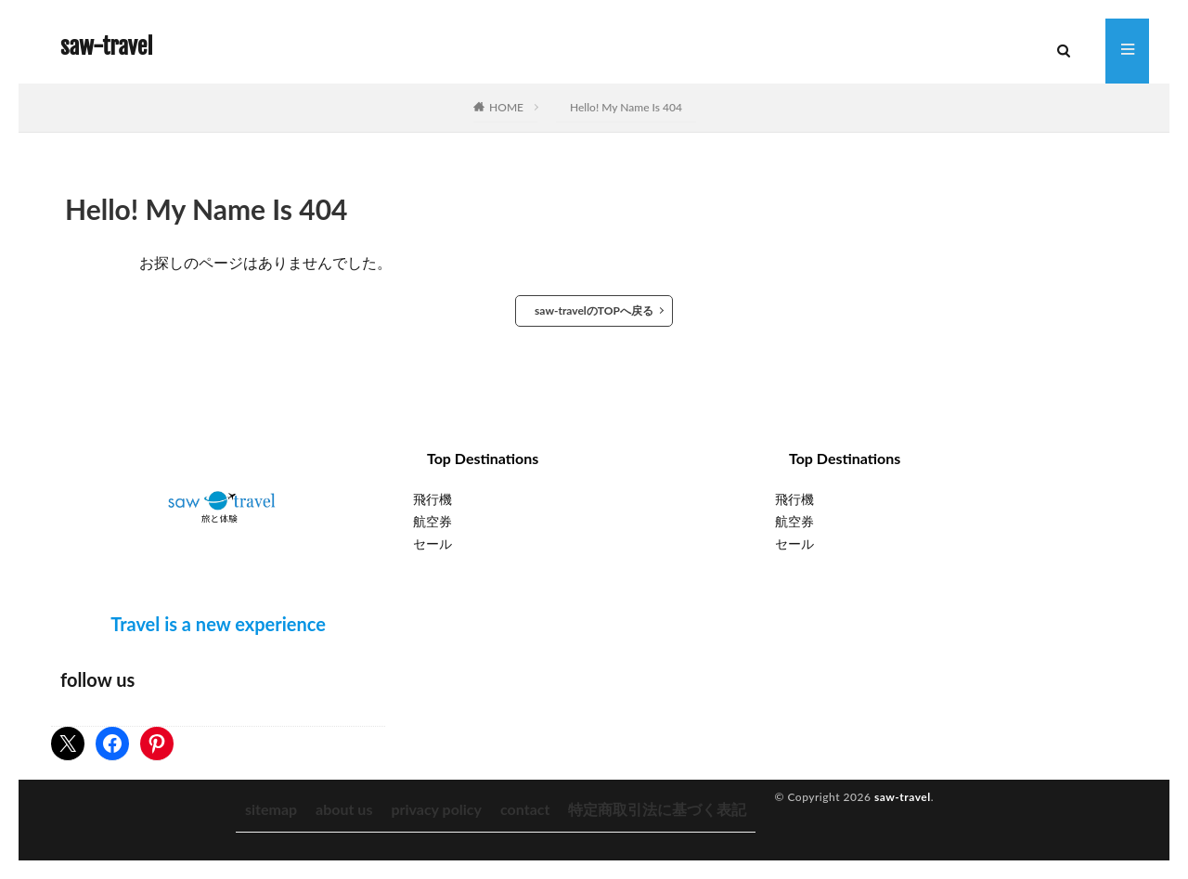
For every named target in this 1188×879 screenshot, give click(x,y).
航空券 (432, 521)
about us (344, 809)
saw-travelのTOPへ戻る (594, 310)
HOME (506, 107)
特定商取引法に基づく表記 (657, 809)
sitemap (271, 809)
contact (524, 809)
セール (432, 543)
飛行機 (432, 499)
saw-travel (106, 46)
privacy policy (436, 809)
